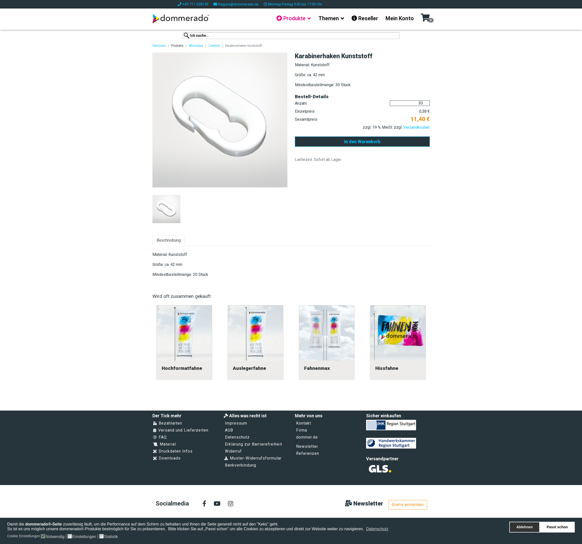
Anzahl (301, 103)
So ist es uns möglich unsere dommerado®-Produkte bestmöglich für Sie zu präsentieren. (87, 529)
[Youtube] (217, 504)
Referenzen (307, 453)
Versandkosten (416, 127)
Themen (328, 18)
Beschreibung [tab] (169, 240)
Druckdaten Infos (173, 451)
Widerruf (233, 451)
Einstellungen (84, 537)
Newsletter (307, 446)
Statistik (111, 537)
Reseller (365, 18)
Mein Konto (400, 18)
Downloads (167, 458)
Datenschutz (237, 437)
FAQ (160, 437)
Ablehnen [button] (524, 527)
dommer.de (307, 438)
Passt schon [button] (557, 527)
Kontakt (303, 423)
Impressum (236, 423)
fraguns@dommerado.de (238, 4)
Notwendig (54, 537)
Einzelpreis (305, 111)
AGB (229, 430)
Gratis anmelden (408, 504)
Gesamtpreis (306, 119)
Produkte (291, 18)
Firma (301, 430)
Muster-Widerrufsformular (253, 458)
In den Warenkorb (362, 141)
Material (164, 444)
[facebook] (204, 504)
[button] (391, 529)
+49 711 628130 (195, 4)
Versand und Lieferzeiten (180, 430)
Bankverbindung (240, 465)
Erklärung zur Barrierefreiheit (253, 444)
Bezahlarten (167, 423)
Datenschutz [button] (377, 529)
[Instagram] (230, 504)
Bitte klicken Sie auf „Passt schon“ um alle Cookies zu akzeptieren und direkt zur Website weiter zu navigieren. (266, 529)
